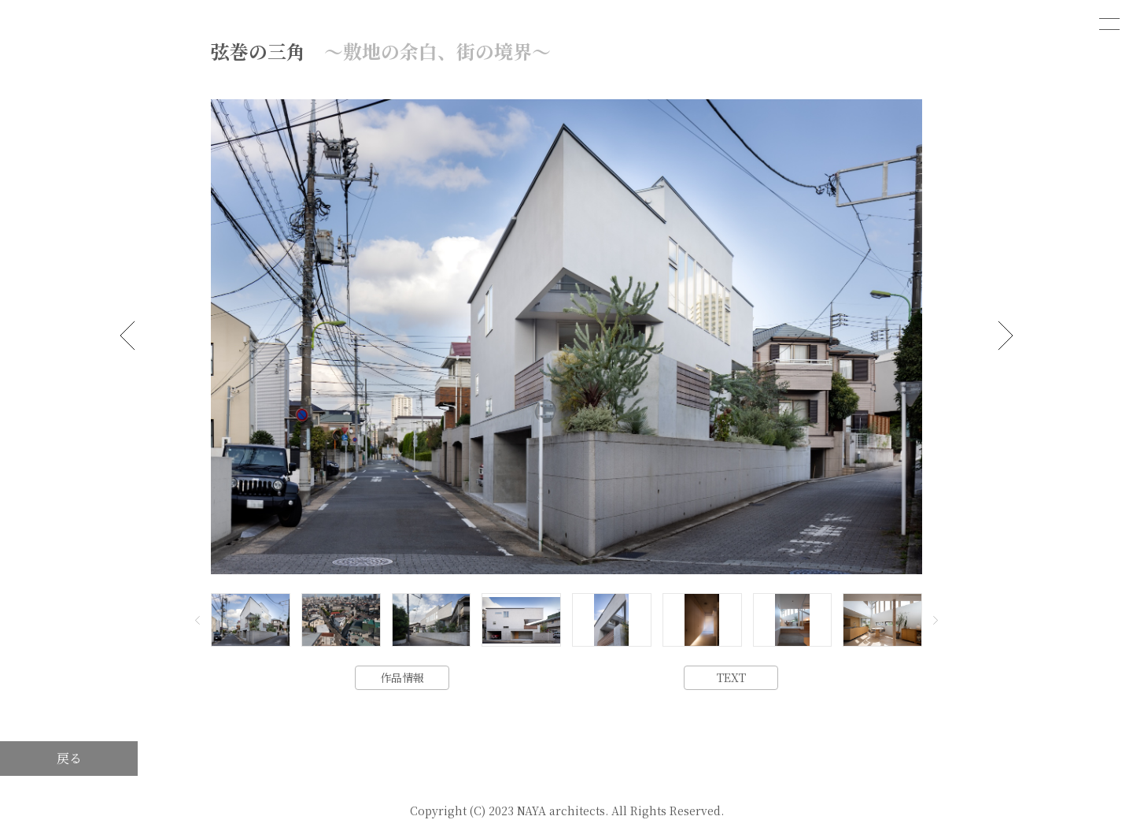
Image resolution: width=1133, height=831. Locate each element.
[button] (127, 335)
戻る (69, 758)
